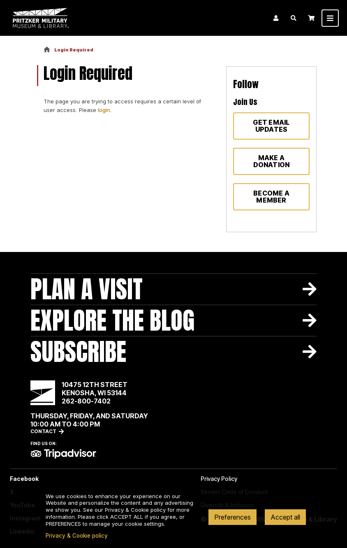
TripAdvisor (63, 454)
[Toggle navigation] (330, 18)
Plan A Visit (86, 289)
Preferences (232, 517)
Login (276, 18)
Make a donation (271, 161)
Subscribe (78, 351)
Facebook (24, 479)
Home (47, 50)
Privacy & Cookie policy (77, 535)
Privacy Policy (219, 479)
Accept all (285, 517)
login (104, 110)
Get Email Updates (271, 125)
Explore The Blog (112, 320)
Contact (43, 431)
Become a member (271, 196)
